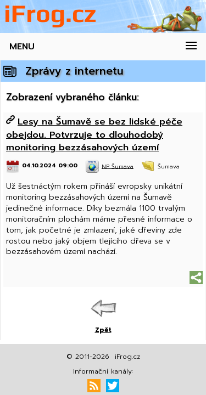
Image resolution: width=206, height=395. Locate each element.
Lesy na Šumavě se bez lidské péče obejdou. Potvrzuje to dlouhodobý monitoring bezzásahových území (94, 134)
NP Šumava (117, 166)
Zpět (103, 330)
